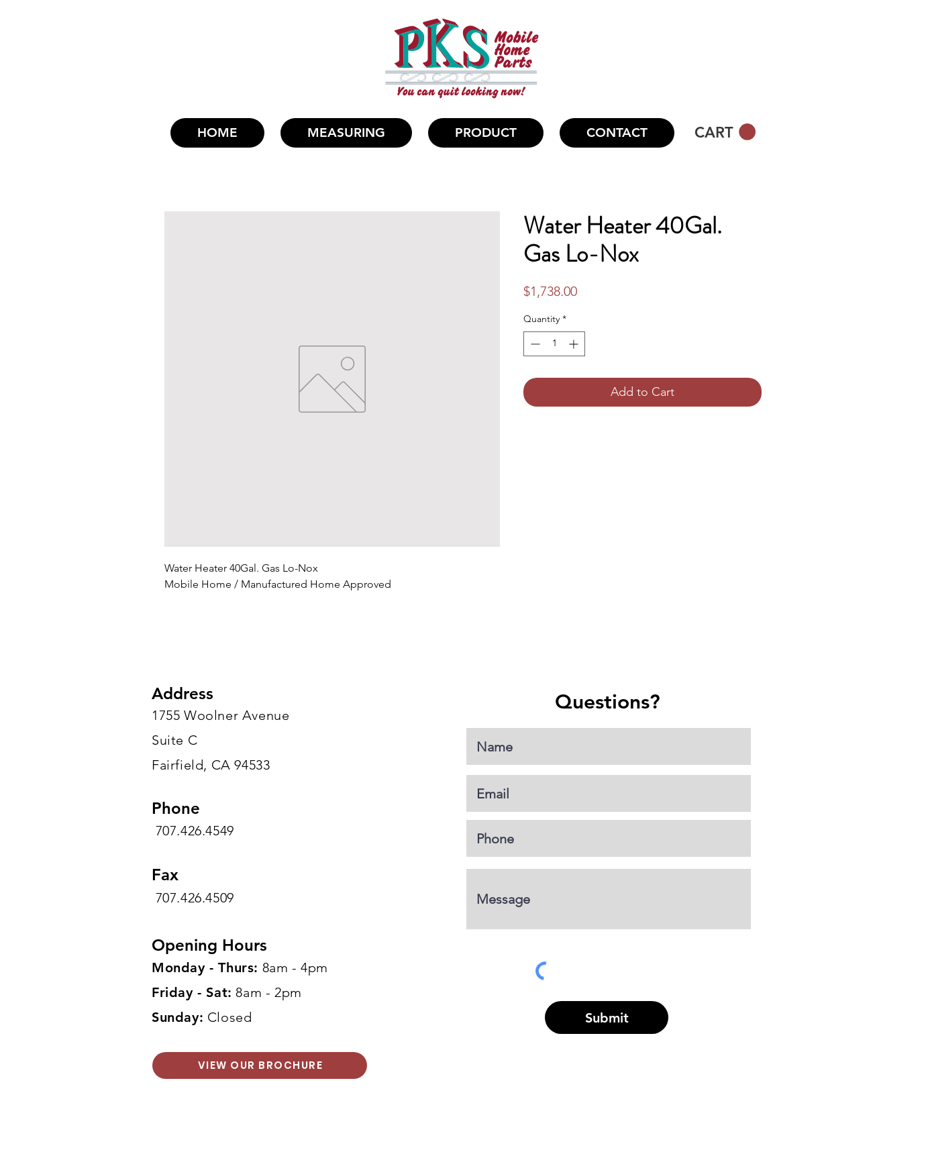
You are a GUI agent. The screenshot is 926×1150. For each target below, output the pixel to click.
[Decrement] (533, 344)
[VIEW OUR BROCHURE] (259, 1065)
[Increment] (574, 344)
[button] (486, 133)
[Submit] (606, 1017)
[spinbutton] (554, 344)
